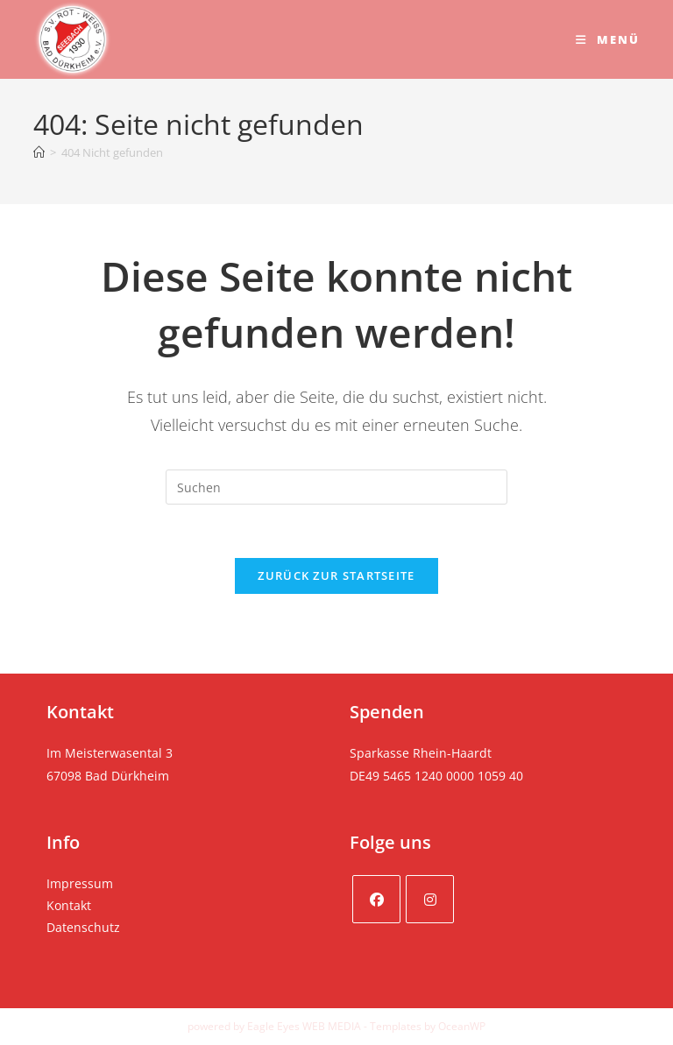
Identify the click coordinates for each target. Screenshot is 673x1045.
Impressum (79, 883)
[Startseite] (39, 152)
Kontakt (68, 905)
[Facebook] (376, 899)
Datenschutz (83, 927)
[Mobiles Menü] (608, 39)
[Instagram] (430, 899)
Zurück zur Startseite (336, 575)
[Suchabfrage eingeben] (336, 487)
